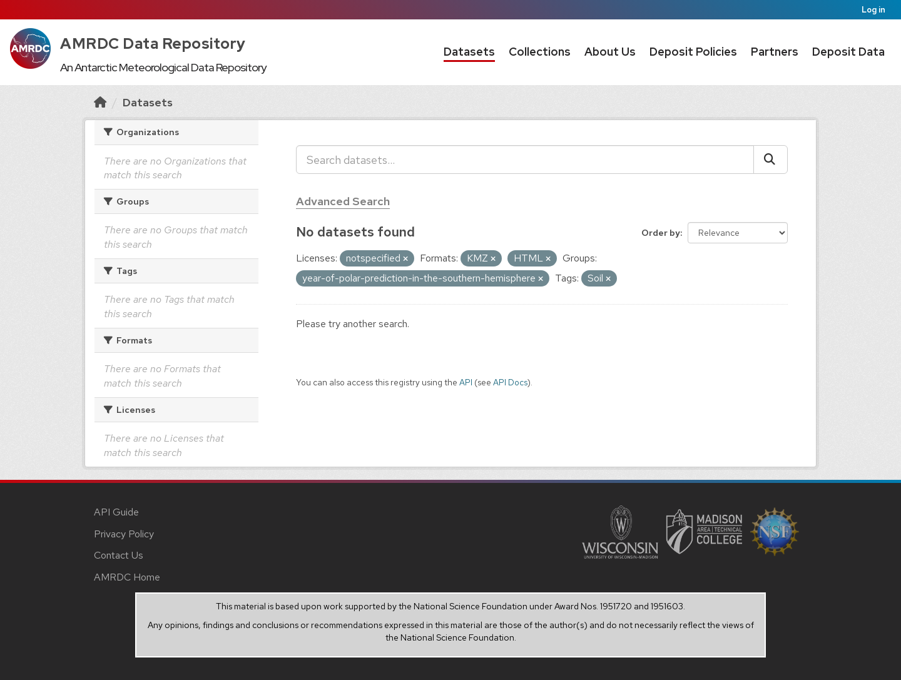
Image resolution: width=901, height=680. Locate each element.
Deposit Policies (693, 51)
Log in (873, 9)
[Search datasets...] (525, 159)
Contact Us (118, 555)
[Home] (100, 102)
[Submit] (770, 159)
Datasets (469, 51)
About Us (610, 51)
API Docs (510, 382)
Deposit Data (848, 51)
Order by (660, 232)
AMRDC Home (127, 577)
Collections (540, 51)
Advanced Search (343, 201)
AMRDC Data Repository (153, 43)
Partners (774, 51)
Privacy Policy (124, 533)
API (465, 382)
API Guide (116, 512)
